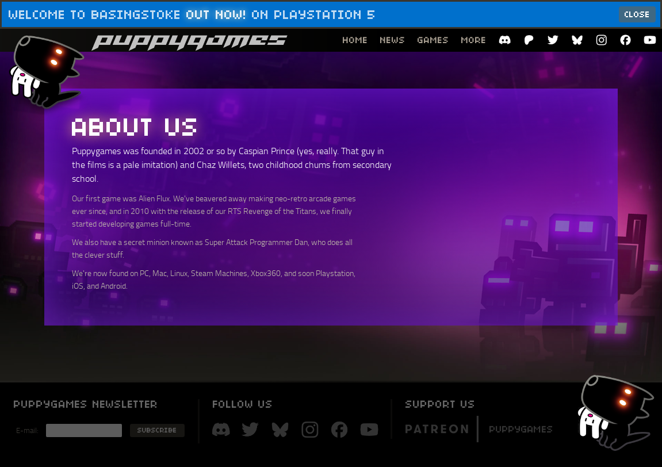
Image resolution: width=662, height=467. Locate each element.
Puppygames (479, 427)
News (392, 40)
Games (433, 40)
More (474, 40)
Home (355, 40)
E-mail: (27, 430)
